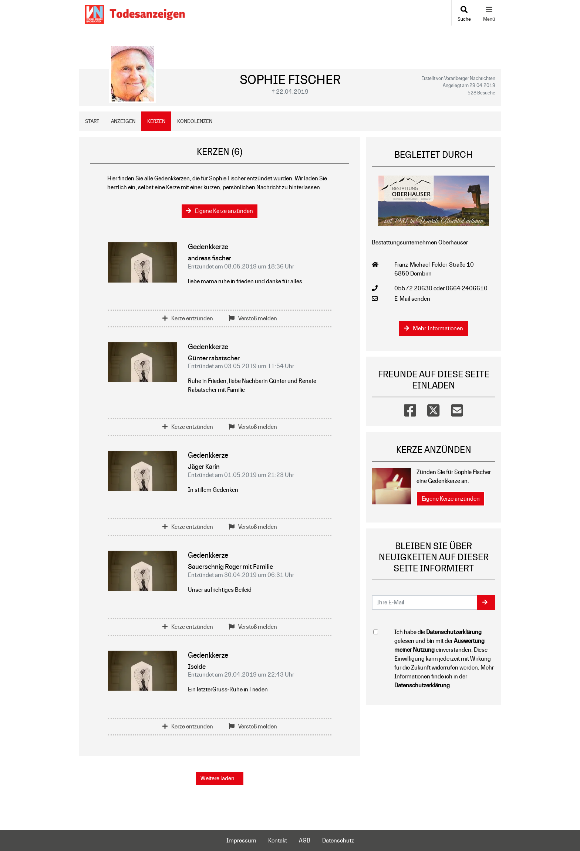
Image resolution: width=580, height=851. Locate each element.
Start (92, 121)
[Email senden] (425, 602)
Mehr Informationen (433, 328)
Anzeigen (123, 121)
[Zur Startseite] (135, 13)
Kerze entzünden (187, 318)
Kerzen (156, 121)
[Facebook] (410, 408)
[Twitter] (433, 408)
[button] (486, 602)
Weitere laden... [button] (219, 778)
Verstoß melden (253, 318)
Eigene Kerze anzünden (219, 210)
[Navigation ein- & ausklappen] (489, 13)
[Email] (457, 408)
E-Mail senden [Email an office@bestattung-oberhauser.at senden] (412, 298)
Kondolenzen (194, 121)
